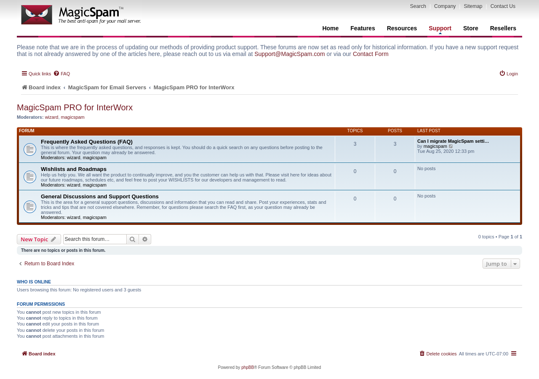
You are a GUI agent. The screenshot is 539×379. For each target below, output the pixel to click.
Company (445, 6)
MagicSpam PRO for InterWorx (75, 107)
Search (418, 6)
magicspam (73, 117)
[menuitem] (61, 74)
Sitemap (473, 6)
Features (362, 28)
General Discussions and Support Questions (100, 196)
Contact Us (503, 6)
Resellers (503, 28)
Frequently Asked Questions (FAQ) (87, 142)
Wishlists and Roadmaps (74, 169)
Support (440, 29)
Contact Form (371, 54)
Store (470, 28)
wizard (52, 117)
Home (330, 28)
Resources (402, 28)
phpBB (247, 367)
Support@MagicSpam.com (289, 54)
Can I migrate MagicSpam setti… (453, 141)
